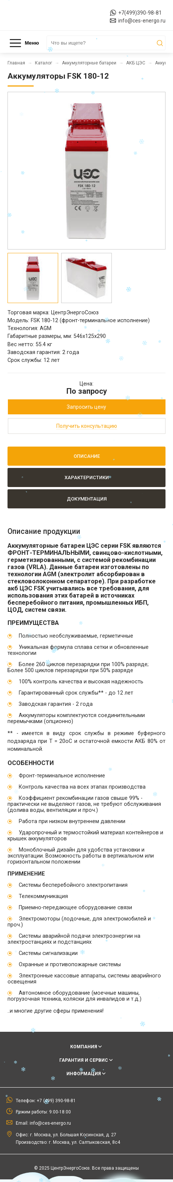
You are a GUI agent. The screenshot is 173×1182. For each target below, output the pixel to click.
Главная (16, 63)
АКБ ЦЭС (135, 63)
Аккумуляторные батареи (89, 63)
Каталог (43, 63)
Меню (24, 43)
